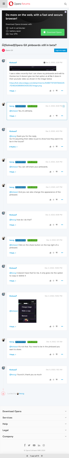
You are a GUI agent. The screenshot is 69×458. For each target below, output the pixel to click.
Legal (6, 427)
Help (5, 421)
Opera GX (9, 48)
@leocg (12, 133)
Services (7, 415)
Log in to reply (61, 48)
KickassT (13, 60)
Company (8, 434)
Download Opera (54, 30)
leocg (11, 104)
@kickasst (13, 108)
